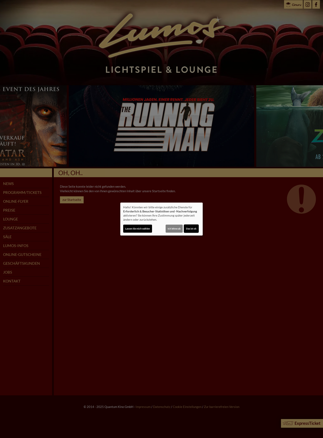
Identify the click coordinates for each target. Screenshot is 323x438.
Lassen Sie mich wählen (137, 228)
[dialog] (161, 219)
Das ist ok (191, 228)
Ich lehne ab (174, 228)
